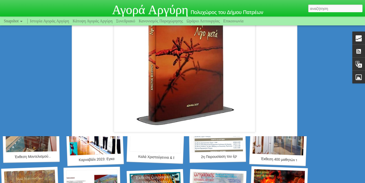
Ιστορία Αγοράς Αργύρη (49, 21)
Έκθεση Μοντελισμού (31, 156)
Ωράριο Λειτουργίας (204, 21)
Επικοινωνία (233, 21)
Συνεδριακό (125, 21)
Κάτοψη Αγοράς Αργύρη (93, 21)
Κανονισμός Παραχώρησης (161, 21)
